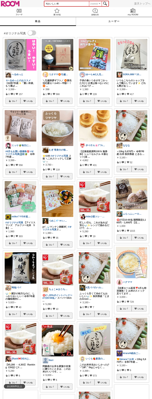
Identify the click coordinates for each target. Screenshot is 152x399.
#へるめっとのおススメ (18, 80)
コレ (14, 101)
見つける (57, 12)
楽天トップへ (142, 3)
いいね (29, 101)
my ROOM (133, 12)
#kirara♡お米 (127, 359)
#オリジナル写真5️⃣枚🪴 (19, 152)
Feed (19, 12)
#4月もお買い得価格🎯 (17, 151)
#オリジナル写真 (14, 222)
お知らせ (95, 12)
